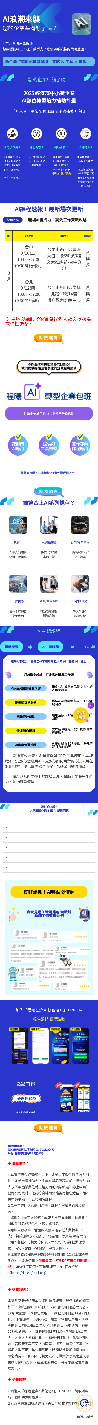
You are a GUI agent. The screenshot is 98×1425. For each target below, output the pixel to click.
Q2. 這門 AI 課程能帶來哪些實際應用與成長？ (25, 838)
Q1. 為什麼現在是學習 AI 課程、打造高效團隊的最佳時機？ (29, 828)
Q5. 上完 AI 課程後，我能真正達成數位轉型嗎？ (25, 869)
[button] (49, 828)
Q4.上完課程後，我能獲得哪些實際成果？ (23, 858)
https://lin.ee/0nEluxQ (28, 1273)
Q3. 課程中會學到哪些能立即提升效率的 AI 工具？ (26, 848)
